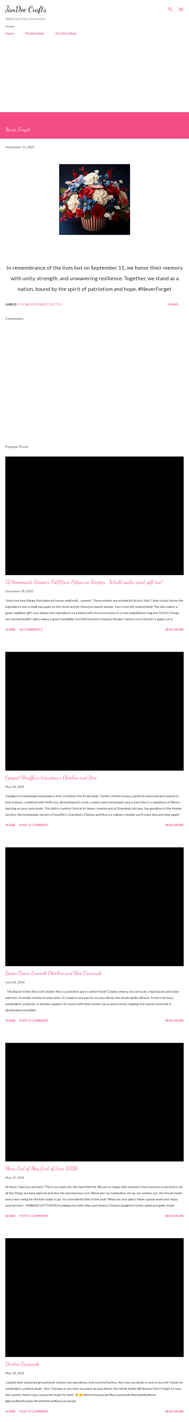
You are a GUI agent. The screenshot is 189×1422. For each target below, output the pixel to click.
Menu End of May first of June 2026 (41, 1168)
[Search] (170, 8)
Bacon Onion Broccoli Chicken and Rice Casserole (53, 973)
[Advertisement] (94, 79)
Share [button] (173, 304)
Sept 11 (56, 304)
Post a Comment (34, 825)
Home (9, 33)
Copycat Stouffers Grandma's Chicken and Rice (51, 777)
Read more (174, 629)
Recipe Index (34, 33)
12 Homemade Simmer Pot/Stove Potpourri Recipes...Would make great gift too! (83, 582)
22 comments (30, 629)
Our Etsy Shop (65, 33)
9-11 (21, 304)
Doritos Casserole (22, 1364)
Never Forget (37, 304)
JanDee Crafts (26, 9)
